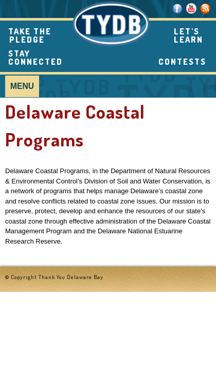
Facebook (177, 8)
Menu (22, 86)
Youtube (191, 8)
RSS (205, 8)
